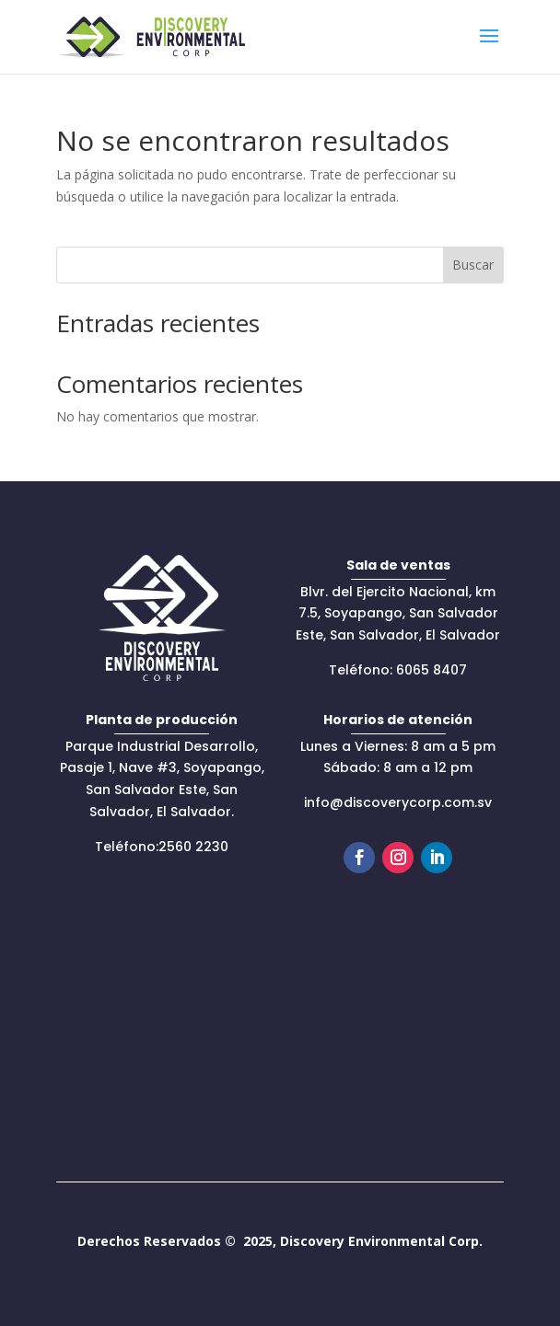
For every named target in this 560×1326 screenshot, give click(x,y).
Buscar (473, 264)
